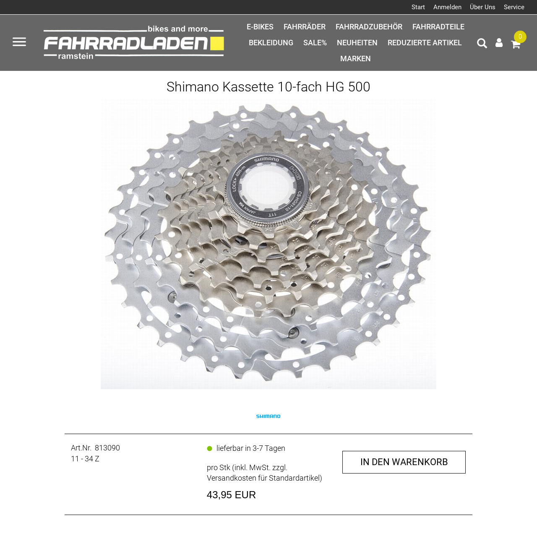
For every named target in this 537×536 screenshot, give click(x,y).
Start (418, 7)
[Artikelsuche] (482, 44)
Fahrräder (305, 26)
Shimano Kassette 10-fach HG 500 (268, 87)
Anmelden (447, 7)
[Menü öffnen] (19, 43)
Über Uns (482, 7)
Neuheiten (357, 42)
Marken (355, 58)
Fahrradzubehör (369, 26)
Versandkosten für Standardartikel (263, 478)
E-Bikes (260, 26)
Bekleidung (271, 42)
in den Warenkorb (404, 462)
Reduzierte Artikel (425, 42)
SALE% (315, 42)
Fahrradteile (438, 26)
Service (514, 7)
